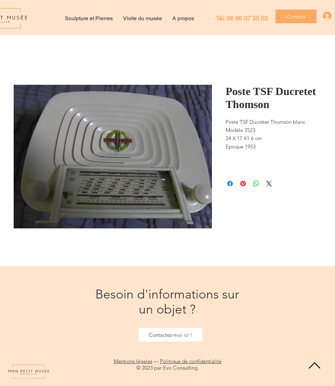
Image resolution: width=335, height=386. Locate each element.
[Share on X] (269, 183)
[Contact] (296, 16)
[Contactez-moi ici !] (170, 335)
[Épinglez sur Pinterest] (243, 183)
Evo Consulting (180, 367)
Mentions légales (133, 361)
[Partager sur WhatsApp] (256, 183)
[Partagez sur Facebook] (230, 183)
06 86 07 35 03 (247, 18)
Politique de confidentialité (191, 361)
